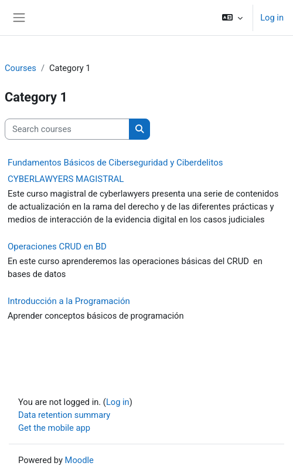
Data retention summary (64, 415)
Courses (20, 68)
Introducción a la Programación (69, 301)
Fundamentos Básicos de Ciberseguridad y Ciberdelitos (115, 162)
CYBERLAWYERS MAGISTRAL (66, 179)
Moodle (79, 460)
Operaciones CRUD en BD (57, 246)
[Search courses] (67, 129)
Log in (272, 17)
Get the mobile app (54, 428)
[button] (232, 17)
